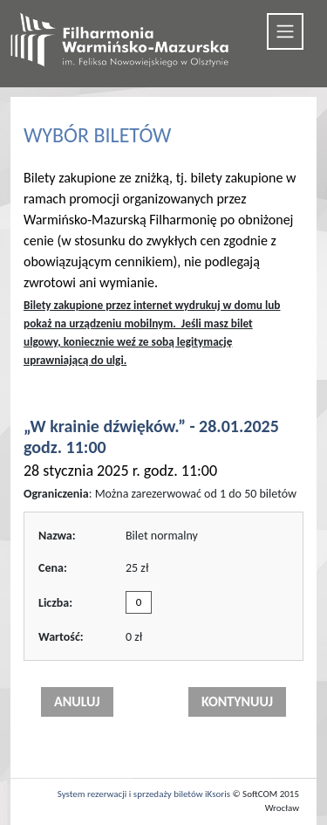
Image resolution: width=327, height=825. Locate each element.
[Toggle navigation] (285, 31)
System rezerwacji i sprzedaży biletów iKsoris (144, 794)
